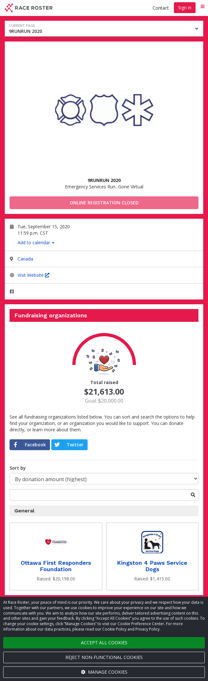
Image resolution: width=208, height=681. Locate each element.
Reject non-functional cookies (104, 657)
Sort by (18, 468)
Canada (25, 259)
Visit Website (33, 275)
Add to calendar (36, 242)
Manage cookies (104, 672)
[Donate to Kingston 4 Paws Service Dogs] (152, 556)
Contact (161, 8)
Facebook (28, 445)
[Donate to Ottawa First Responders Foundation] (56, 556)
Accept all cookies (104, 642)
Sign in (184, 7)
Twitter (67, 445)
